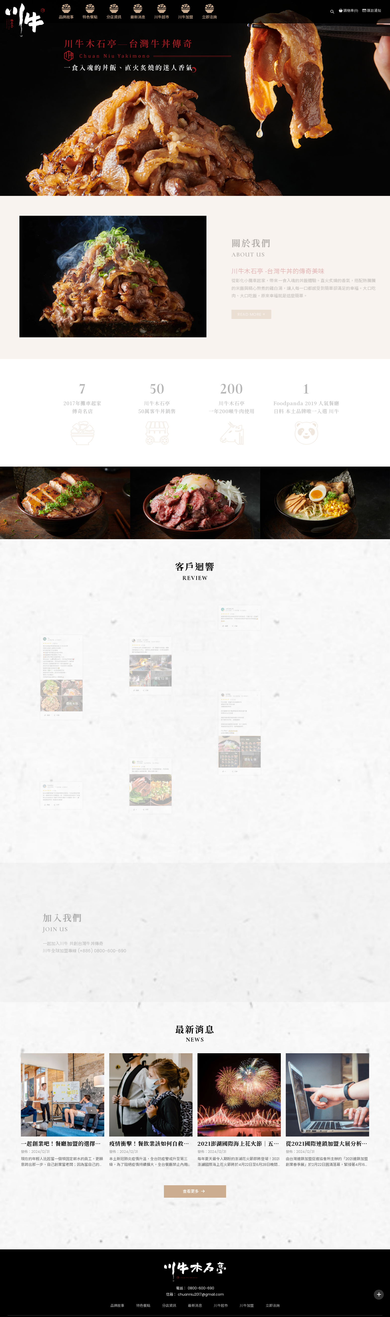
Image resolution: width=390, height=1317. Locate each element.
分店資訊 (113, 16)
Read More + (253, 314)
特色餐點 (90, 16)
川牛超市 (161, 16)
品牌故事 (66, 16)
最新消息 (137, 16)
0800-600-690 (201, 1288)
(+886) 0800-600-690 (100, 951)
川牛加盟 (185, 16)
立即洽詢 (209, 16)
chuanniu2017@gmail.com (201, 1294)
